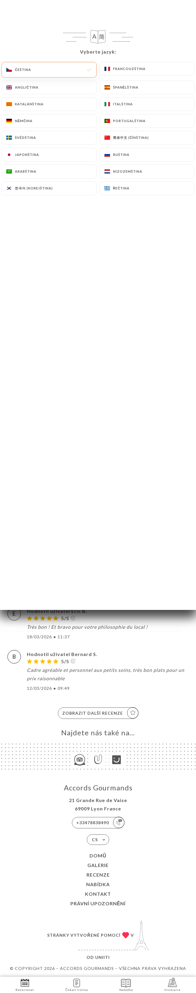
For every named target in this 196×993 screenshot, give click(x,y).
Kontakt (98, 894)
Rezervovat (25, 984)
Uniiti (102, 957)
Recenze (98, 874)
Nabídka (98, 884)
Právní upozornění (98, 903)
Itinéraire (172, 984)
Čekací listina (76, 984)
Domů (98, 855)
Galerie (98, 865)
